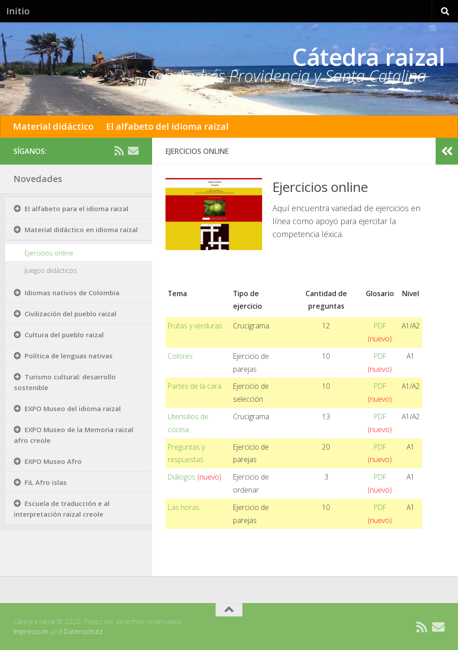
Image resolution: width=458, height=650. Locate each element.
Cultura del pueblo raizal (64, 334)
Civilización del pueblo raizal (70, 313)
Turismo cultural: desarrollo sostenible (65, 382)
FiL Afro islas (46, 482)
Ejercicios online (49, 252)
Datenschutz (83, 631)
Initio (18, 11)
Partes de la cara (194, 386)
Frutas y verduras (195, 326)
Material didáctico (53, 126)
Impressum (30, 631)
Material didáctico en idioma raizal (81, 229)
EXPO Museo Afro (53, 461)
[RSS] (119, 150)
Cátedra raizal (368, 56)
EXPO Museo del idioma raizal (73, 408)
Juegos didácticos (51, 270)
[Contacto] (133, 150)
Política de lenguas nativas (69, 355)
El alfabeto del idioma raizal (167, 126)
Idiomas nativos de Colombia (72, 292)
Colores (180, 356)
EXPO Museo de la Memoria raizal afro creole (73, 435)
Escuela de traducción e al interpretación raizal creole (62, 508)
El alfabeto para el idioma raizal (76, 208)
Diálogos (194, 477)
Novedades (37, 179)
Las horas (183, 507)
